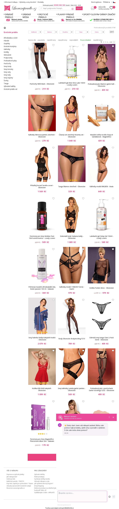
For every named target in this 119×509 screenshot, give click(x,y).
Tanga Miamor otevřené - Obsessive (71, 186)
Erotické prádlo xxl (10, 89)
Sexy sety (7, 72)
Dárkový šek (11, 479)
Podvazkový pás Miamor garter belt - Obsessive (101, 85)
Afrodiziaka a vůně (10, 38)
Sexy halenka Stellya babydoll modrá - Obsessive (42, 339)
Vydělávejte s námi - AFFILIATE (44, 492)
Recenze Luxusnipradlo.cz (16, 488)
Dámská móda (27, 15)
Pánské (6, 41)
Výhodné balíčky (9, 86)
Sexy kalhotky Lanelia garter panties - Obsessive (71, 389)
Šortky (6, 80)
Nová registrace (96, 2)
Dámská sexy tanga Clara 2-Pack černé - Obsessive (101, 339)
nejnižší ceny (51, 40)
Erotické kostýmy (10, 46)
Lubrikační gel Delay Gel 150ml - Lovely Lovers (101, 237)
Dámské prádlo (9, 15)
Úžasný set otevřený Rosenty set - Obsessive (71, 136)
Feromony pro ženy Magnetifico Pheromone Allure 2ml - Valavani (42, 440)
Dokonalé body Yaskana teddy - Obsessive (71, 237)
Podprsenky (8, 58)
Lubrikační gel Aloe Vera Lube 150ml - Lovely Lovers (71, 84)
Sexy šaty (7, 75)
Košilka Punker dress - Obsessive (101, 288)
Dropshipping (39, 486)
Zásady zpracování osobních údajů (19, 486)
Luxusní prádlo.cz (20, 8)
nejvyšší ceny (62, 40)
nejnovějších (73, 40)
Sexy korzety (8, 69)
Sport (86, 14)
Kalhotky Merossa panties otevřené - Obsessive (42, 136)
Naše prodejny (39, 477)
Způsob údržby (39, 474)
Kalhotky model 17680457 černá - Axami (71, 288)
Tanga (6, 83)
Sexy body (7, 66)
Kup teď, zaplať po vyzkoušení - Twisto (20, 483)
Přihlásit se (106, 2)
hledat (79, 8)
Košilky (6, 52)
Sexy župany (8, 78)
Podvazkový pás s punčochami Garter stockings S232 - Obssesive (101, 389)
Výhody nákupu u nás (41, 481)
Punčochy (7, 63)
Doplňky (7, 43)
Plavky (61, 14)
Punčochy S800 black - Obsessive (42, 84)
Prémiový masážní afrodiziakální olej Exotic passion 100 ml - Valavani (41, 288)
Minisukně (7, 55)
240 (111, 42)
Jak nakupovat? (12, 477)
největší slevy (97, 40)
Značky (111, 14)
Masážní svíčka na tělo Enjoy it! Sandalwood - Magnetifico (101, 136)
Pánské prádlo (70, 15)
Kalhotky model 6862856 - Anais (101, 186)
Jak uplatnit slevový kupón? (43, 483)
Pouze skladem (85, 40)
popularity (41, 40)
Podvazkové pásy (10, 61)
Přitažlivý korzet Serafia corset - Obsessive (42, 186)
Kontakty (41, 2)
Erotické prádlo (43, 15)
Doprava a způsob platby (15, 474)
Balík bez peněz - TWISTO (15, 481)
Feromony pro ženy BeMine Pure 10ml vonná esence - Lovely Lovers (42, 237)
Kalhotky (7, 49)
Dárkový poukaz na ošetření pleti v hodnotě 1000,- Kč (46, 489)
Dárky (103, 14)
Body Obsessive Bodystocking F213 (72, 339)
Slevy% (95, 14)
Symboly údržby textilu (42, 479)
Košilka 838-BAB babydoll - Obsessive (42, 389)
